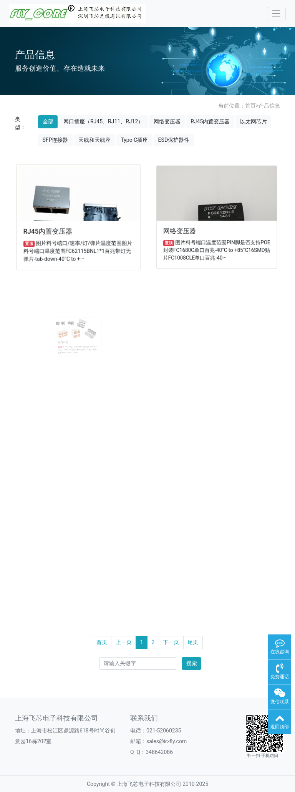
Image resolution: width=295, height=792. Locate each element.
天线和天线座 (94, 140)
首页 (250, 106)
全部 (48, 121)
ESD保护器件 (173, 140)
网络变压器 (167, 121)
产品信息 (269, 106)
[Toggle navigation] (276, 13)
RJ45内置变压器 (210, 121)
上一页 (124, 642)
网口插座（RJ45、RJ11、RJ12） (103, 121)
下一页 (171, 642)
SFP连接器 (55, 140)
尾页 (192, 642)
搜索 (191, 663)
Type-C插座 (134, 140)
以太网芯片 (253, 121)
